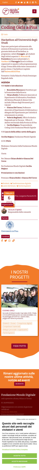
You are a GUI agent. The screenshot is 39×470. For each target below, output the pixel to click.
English (5, 2)
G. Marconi (23, 56)
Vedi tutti (19, 346)
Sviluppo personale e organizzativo (15, 330)
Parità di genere (24, 186)
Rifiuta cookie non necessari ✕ (26, 419)
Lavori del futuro (9, 186)
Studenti (6, 183)
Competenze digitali (24, 323)
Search (36, 2)
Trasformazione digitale (21, 183)
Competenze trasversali (11, 326)
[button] (34, 11)
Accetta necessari (19, 461)
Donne (13, 323)
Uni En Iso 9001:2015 (9, 412)
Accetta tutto (20, 455)
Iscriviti (19, 384)
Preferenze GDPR (20, 467)
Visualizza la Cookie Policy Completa (15, 449)
